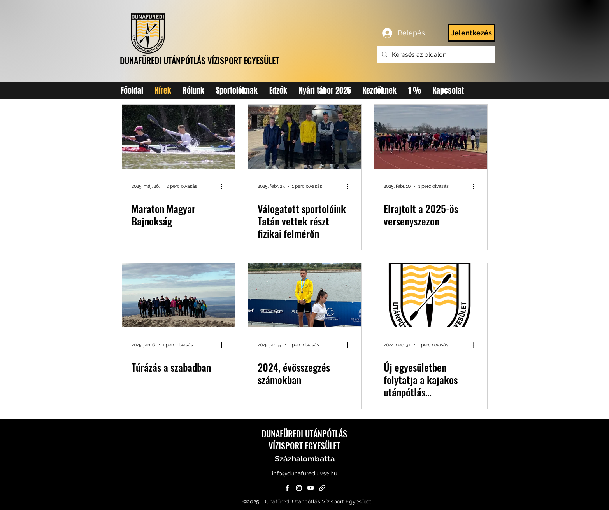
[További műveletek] (224, 186)
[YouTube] (310, 488)
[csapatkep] (304, 137)
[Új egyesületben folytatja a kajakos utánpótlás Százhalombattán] (430, 295)
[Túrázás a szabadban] (178, 295)
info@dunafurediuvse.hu (304, 473)
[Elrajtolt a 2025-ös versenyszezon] (430, 137)
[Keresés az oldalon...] (435, 54)
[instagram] (299, 488)
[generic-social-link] (322, 488)
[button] (236, 90)
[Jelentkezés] (471, 33)
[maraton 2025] (178, 137)
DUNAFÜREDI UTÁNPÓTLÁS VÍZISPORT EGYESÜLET (199, 60)
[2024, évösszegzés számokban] (304, 295)
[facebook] (287, 488)
